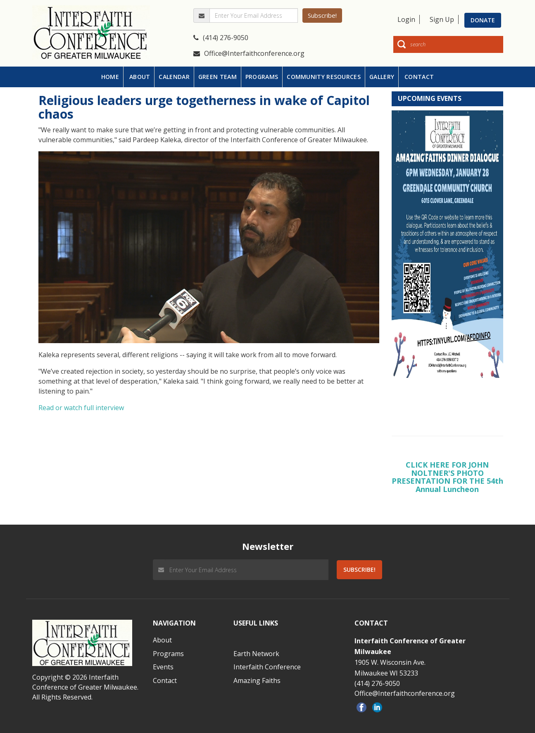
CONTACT (419, 77)
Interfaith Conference (267, 666)
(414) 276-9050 (220, 37)
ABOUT (139, 77)
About (162, 640)
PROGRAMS (261, 77)
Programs (168, 653)
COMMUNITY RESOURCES (324, 77)
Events (163, 666)
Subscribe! (322, 15)
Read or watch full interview (81, 407)
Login (406, 19)
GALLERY (381, 77)
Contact (165, 680)
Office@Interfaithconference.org (248, 53)
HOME (110, 77)
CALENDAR (174, 77)
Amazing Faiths (257, 680)
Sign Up (442, 19)
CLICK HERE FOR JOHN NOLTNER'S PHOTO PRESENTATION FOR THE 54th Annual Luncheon (447, 477)
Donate (483, 20)
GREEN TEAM (217, 77)
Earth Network (256, 653)
